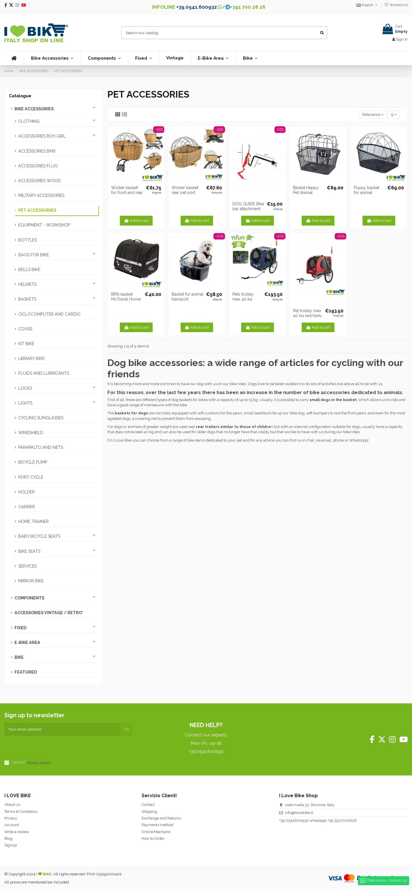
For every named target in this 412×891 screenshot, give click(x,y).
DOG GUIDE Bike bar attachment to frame (248, 209)
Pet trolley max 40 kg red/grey (307, 313)
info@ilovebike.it (299, 813)
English (367, 5)
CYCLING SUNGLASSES (40, 418)
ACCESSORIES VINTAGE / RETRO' (48, 612)
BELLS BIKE (29, 269)
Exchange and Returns (161, 818)
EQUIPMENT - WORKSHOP (44, 225)
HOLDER (26, 492)
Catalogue (20, 96)
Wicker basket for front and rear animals (127, 192)
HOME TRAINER (33, 521)
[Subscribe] (126, 729)
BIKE (19, 657)
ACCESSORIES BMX (37, 151)
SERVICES (27, 566)
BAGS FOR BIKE (33, 255)
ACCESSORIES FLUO (38, 166)
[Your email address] (62, 729)
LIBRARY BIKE (31, 358)
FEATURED (25, 672)
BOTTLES (27, 240)
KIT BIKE (26, 343)
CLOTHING (29, 121)
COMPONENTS (29, 598)
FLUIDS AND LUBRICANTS (43, 373)
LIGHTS (25, 403)
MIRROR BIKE (31, 581)
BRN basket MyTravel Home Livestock (126, 299)
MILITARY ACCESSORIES (41, 195)
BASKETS (27, 299)
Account (11, 825)
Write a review (16, 832)
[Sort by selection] (373, 114)
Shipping (149, 811)
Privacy (10, 818)
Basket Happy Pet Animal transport (306, 192)
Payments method (157, 825)
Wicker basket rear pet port (185, 190)
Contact (148, 804)
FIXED (20, 627)
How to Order (153, 838)
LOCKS (25, 388)
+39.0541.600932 (196, 7)
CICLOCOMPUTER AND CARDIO (49, 314)
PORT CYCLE (30, 477)
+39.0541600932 (294, 820)
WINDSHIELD (30, 432)
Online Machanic (156, 832)
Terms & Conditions (20, 811)
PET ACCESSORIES (37, 210)
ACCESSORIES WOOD (39, 180)
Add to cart (136, 220)
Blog (8, 838)
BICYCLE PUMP (32, 462)
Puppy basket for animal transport (366, 192)
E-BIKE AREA (27, 642)
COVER (25, 329)
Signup (10, 845)
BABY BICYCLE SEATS (39, 536)
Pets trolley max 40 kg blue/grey (243, 299)
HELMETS (27, 284)
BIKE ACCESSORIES (34, 109)
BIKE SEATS (29, 551)
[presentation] (48, 747)
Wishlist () (396, 5)
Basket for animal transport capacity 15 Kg (188, 299)
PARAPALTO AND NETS (40, 447)
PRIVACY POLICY (39, 762)
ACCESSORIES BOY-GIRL (42, 136)
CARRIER (26, 506)
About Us (12, 804)
